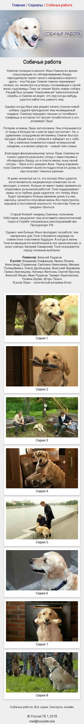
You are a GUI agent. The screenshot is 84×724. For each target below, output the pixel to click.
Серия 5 (42, 540)
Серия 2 (42, 387)
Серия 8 (42, 693)
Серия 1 (42, 336)
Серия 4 (42, 489)
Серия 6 (42, 591)
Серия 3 (42, 438)
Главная (18, 5)
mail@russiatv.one (42, 721)
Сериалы (35, 5)
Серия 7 (42, 642)
